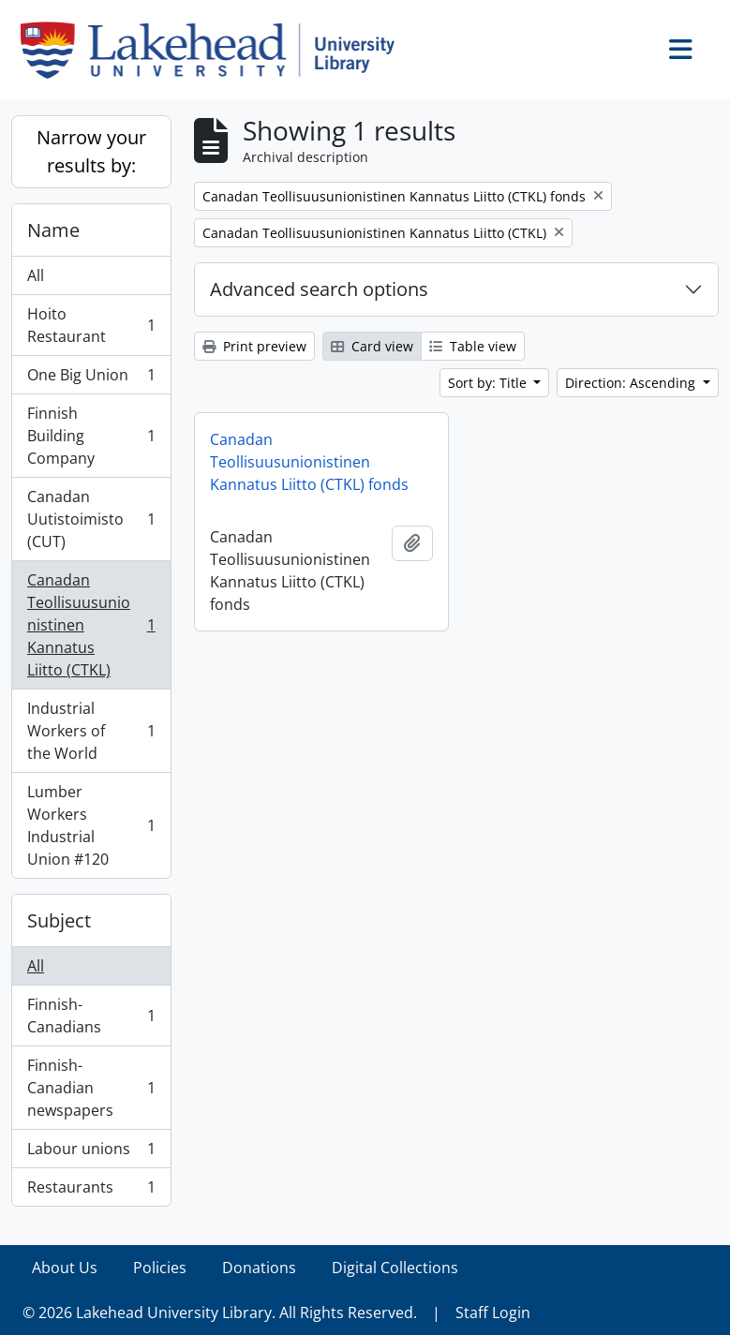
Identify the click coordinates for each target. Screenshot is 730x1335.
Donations (259, 1267)
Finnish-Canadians (91, 1015)
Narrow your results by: (91, 151)
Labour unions (91, 1152)
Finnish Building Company (91, 435)
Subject (59, 920)
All (35, 275)
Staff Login (492, 1312)
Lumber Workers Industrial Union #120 (91, 825)
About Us (64, 1267)
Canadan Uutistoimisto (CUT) (91, 519)
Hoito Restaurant (91, 325)
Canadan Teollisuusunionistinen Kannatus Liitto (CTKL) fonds (309, 462)
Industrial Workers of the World (91, 731)
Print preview (254, 346)
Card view (372, 346)
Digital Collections (395, 1267)
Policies (159, 1267)
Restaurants (91, 1191)
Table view (472, 346)
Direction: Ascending (632, 383)
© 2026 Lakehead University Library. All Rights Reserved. (219, 1312)
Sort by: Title (489, 383)
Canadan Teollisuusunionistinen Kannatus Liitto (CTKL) (91, 625)
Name (53, 230)
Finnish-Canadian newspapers (91, 1087)
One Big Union (91, 378)
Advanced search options (319, 289)
